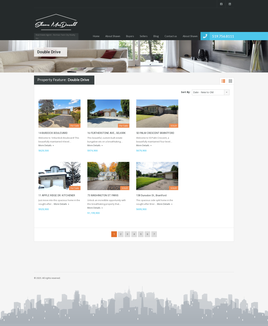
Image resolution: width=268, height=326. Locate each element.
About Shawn (112, 36)
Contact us (171, 36)
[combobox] (211, 92)
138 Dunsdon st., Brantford (151, 195)
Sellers (144, 36)
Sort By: (185, 92)
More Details (46, 145)
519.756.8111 (223, 36)
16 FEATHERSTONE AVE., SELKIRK (106, 133)
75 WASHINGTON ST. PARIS (102, 195)
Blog (156, 36)
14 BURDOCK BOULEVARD (53, 133)
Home (96, 36)
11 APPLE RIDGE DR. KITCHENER (56, 195)
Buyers (130, 36)
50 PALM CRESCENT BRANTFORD (155, 133)
